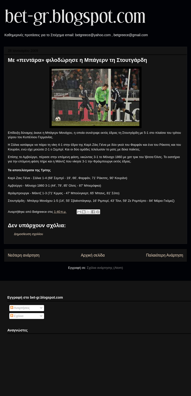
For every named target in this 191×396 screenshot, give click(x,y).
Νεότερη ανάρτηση (23, 255)
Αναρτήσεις (20, 308)
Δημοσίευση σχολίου (28, 234)
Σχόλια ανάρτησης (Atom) (105, 268)
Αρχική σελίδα (93, 255)
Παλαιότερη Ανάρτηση (164, 255)
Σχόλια (17, 316)
